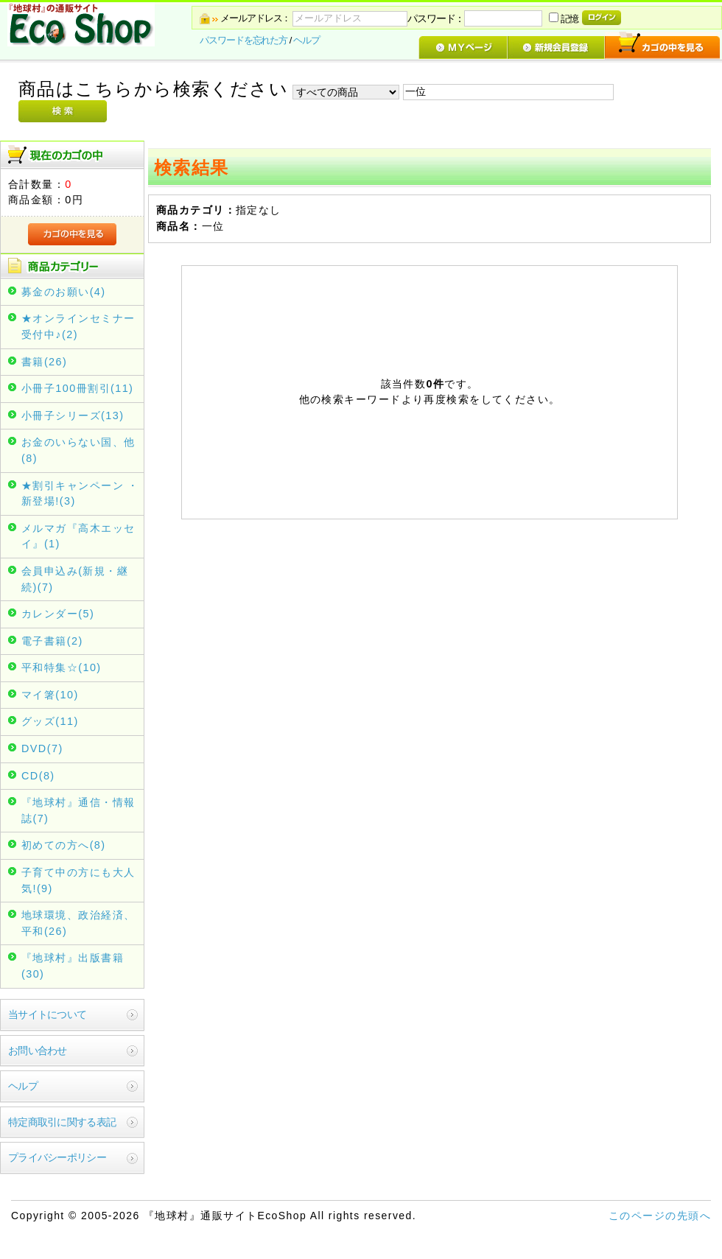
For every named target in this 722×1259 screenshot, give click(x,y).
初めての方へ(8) (63, 845)
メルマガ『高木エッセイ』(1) (78, 536)
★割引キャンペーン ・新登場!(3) (80, 494)
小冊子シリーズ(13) (72, 415)
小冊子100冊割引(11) (77, 388)
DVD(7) (42, 748)
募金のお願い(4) (63, 292)
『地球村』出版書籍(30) (72, 966)
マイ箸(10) (50, 695)
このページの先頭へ (660, 1215)
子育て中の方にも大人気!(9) (78, 880)
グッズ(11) (50, 721)
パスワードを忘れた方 (243, 40)
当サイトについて (47, 1014)
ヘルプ (306, 40)
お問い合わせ (37, 1050)
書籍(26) (44, 362)
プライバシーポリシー (57, 1157)
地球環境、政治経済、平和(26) (78, 923)
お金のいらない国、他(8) (78, 450)
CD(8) (38, 776)
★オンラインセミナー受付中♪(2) (78, 326)
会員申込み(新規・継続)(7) (74, 579)
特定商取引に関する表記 (62, 1122)
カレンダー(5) (57, 614)
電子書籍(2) (52, 641)
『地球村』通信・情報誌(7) (78, 810)
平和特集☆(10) (61, 667)
